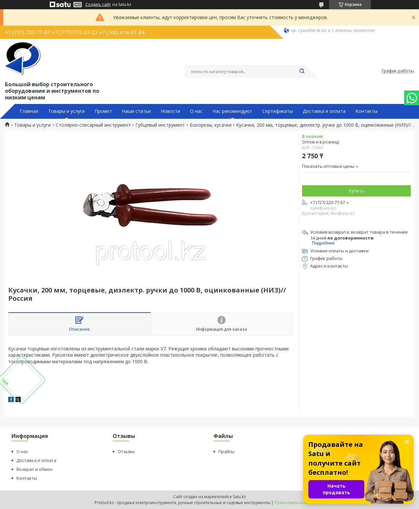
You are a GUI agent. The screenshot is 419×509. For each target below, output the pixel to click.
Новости (170, 111)
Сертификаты (277, 111)
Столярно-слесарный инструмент (93, 125)
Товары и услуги (66, 111)
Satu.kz (239, 496)
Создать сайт (98, 4)
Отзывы (126, 451)
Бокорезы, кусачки (211, 125)
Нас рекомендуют (232, 111)
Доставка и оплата (324, 111)
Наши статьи (136, 111)
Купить (356, 191)
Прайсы (226, 451)
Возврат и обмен (34, 469)
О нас (196, 111)
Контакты (366, 111)
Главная (29, 111)
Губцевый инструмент (160, 125)
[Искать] (301, 71)
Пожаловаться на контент (299, 502)
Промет (103, 111)
